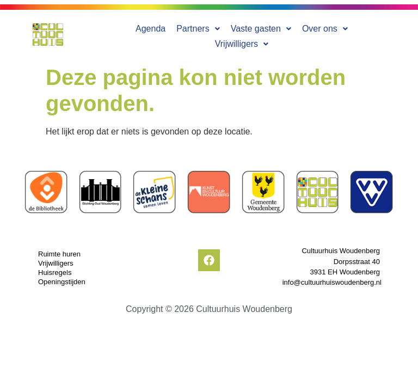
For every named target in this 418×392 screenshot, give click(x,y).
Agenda (118, 34)
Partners (165, 34)
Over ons (293, 34)
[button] (166, 34)
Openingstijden (61, 277)
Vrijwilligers (353, 34)
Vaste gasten (228, 34)
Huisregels (54, 268)
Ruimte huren (59, 250)
